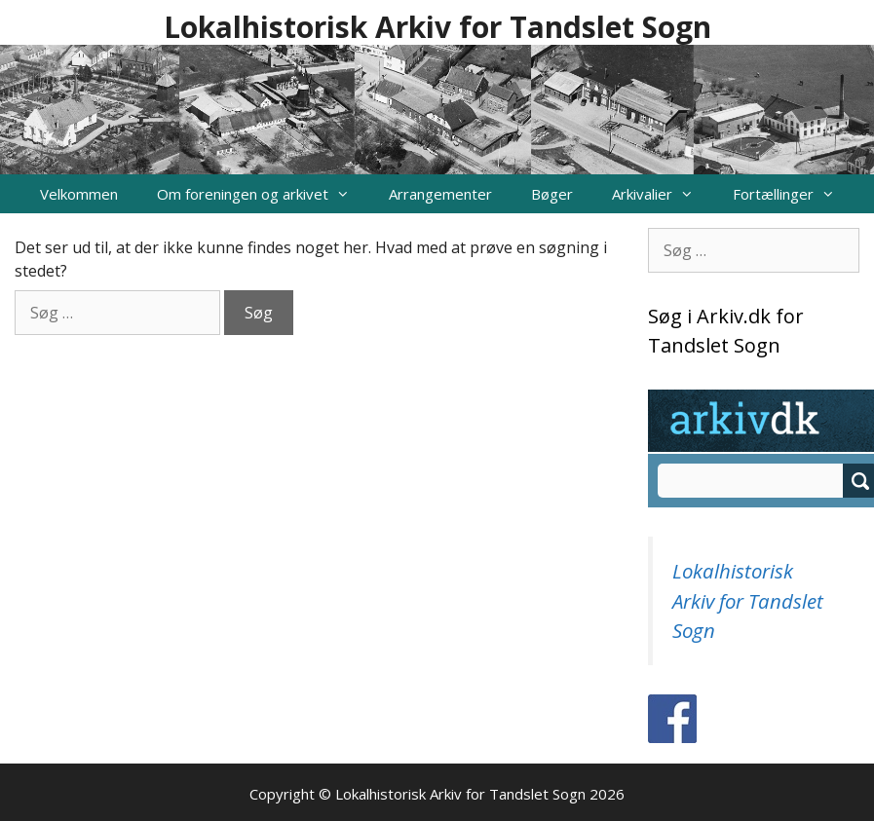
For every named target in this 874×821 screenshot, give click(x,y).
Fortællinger (794, 193)
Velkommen (79, 194)
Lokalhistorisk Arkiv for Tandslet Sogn (437, 27)
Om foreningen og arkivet (263, 193)
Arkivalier (662, 193)
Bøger (552, 194)
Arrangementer (440, 194)
